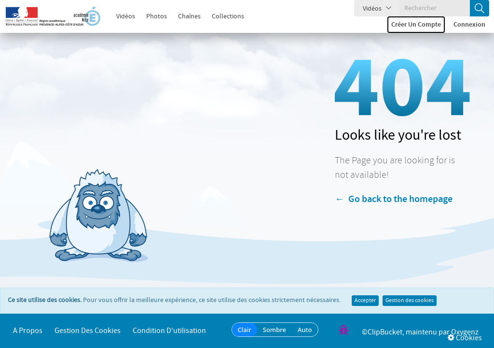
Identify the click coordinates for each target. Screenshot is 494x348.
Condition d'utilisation (169, 331)
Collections (222, 16)
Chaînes (184, 16)
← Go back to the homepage (394, 199)
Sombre (274, 329)
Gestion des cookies (409, 300)
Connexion (469, 24)
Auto (305, 329)
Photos (151, 16)
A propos (27, 331)
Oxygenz (465, 332)
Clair (244, 329)
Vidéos (120, 16)
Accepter (365, 300)
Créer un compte (416, 24)
